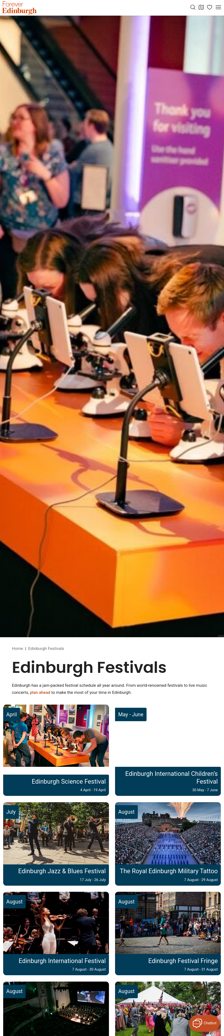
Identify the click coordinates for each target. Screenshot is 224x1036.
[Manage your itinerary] (209, 7)
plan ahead (40, 692)
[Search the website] (193, 7)
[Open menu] (218, 7)
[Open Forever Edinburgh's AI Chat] (204, 1023)
